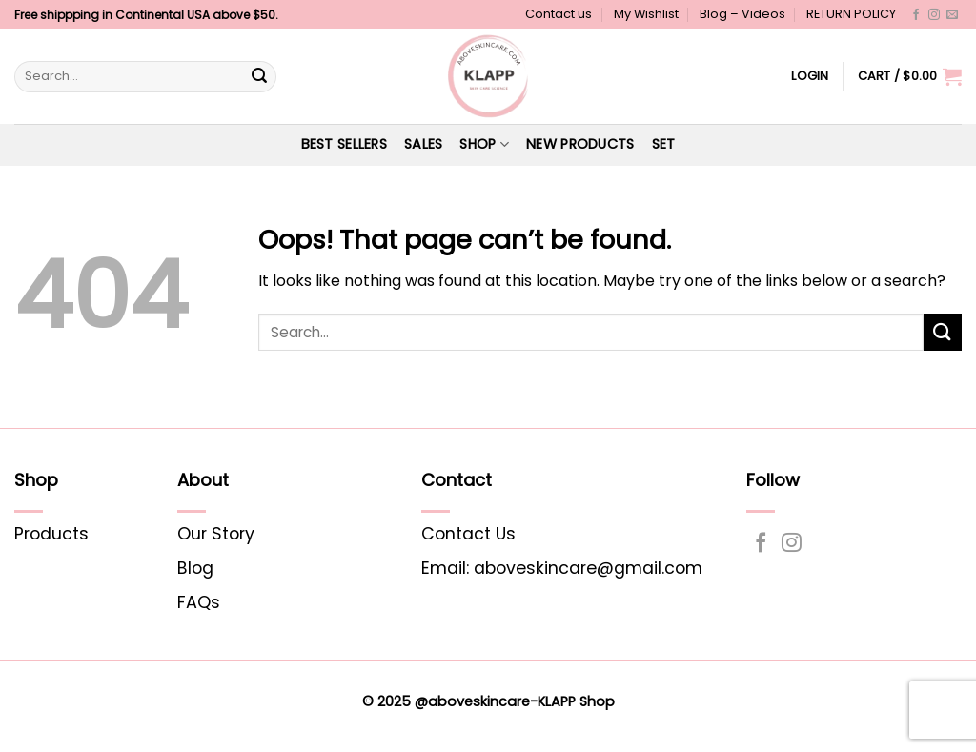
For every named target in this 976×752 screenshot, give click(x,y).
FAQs (198, 602)
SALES (423, 143)
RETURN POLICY (851, 14)
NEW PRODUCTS (580, 143)
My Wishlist (646, 14)
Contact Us (468, 533)
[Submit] (259, 77)
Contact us (558, 14)
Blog (195, 568)
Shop (484, 143)
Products (51, 533)
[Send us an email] (952, 15)
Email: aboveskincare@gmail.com (561, 568)
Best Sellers (344, 143)
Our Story (215, 533)
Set (664, 143)
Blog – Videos (742, 14)
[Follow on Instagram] (934, 15)
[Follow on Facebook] (916, 15)
